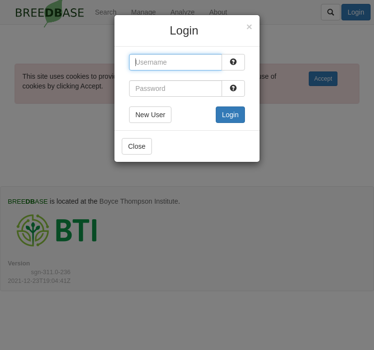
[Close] (249, 26)
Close (137, 146)
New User (150, 115)
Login (230, 115)
